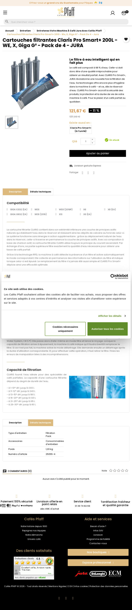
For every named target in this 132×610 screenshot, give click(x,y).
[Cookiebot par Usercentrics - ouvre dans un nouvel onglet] (113, 276)
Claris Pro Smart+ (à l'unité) (80, 129)
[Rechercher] (69, 22)
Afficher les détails (109, 315)
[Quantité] (86, 141)
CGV (70, 586)
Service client (82, 501)
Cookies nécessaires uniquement (65, 328)
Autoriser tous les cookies (107, 328)
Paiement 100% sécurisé (16, 501)
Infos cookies (81, 586)
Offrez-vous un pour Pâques (65, 2)
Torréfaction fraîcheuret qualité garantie (115, 503)
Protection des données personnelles (109, 586)
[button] (98, 552)
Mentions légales (57, 586)
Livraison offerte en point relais (49, 503)
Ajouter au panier (97, 153)
